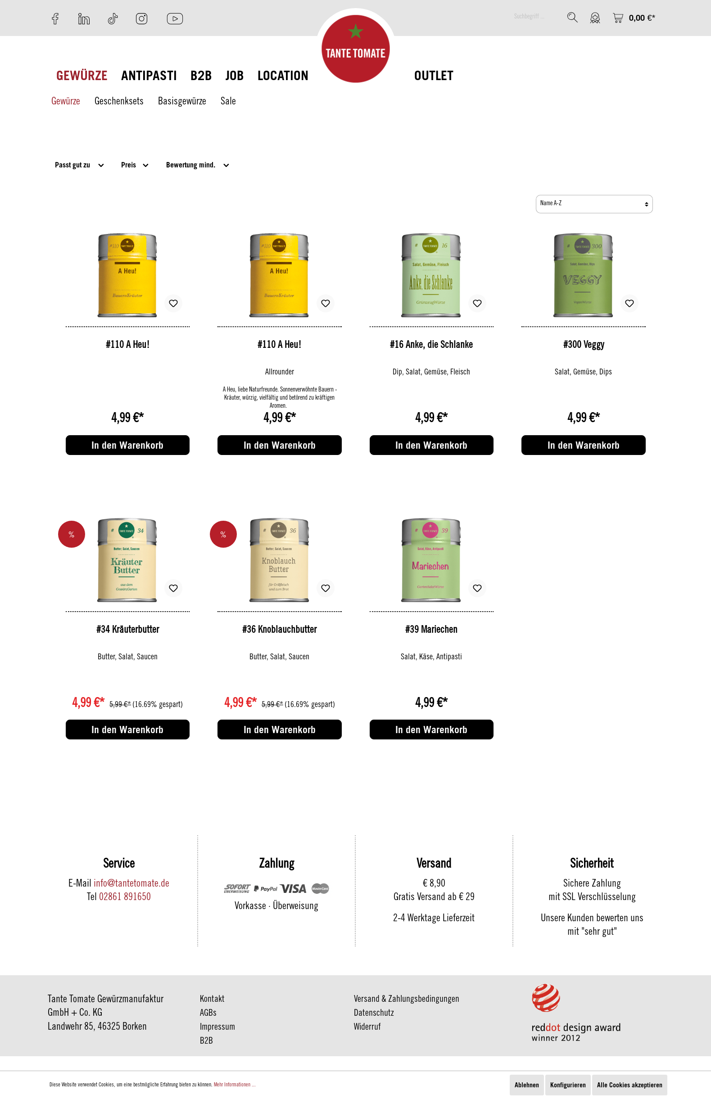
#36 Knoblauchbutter (279, 630)
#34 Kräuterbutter (127, 630)
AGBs (208, 1013)
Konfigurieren (568, 1085)
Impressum (217, 1027)
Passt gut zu (80, 164)
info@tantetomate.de (131, 884)
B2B (206, 1041)
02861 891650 (125, 898)
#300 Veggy (583, 346)
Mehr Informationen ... (235, 1085)
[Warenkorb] (634, 17)
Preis (135, 164)
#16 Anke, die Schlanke (431, 346)
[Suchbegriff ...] (536, 17)
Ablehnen (527, 1085)
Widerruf (367, 1027)
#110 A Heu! (127, 346)
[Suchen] (573, 17)
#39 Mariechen (431, 630)
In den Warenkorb (127, 445)
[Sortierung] (594, 204)
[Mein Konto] (595, 17)
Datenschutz (374, 1013)
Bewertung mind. (198, 164)
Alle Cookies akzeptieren (629, 1085)
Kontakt (212, 999)
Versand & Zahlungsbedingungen (406, 999)
